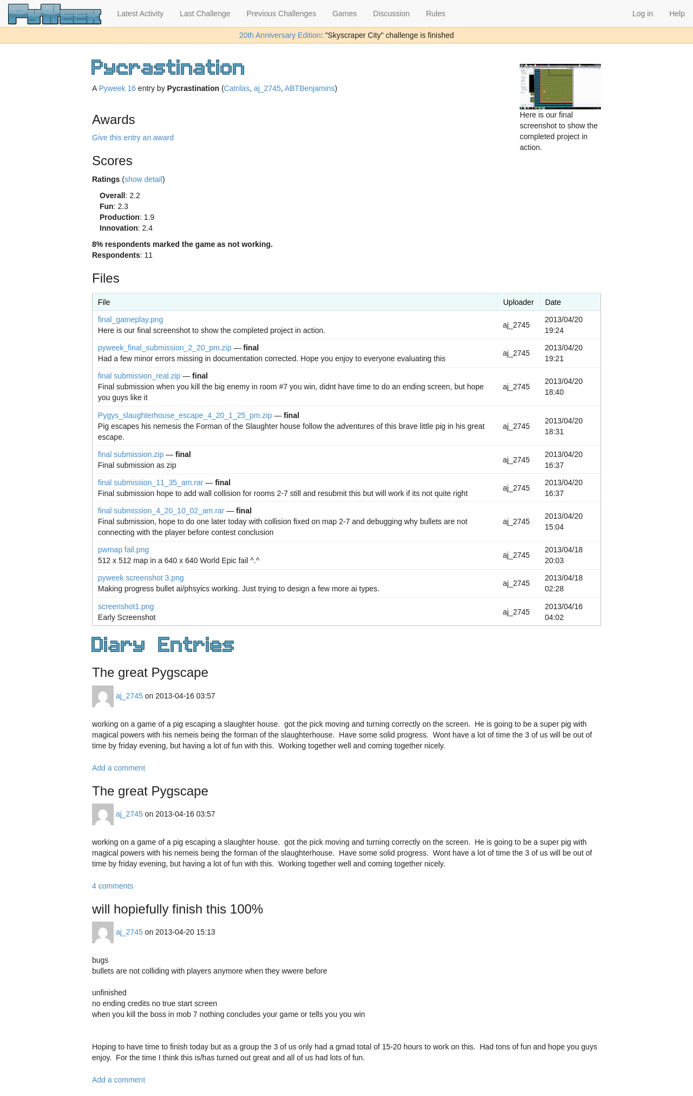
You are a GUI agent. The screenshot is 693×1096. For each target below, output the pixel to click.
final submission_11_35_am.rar (151, 482)
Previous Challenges (281, 13)
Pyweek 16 (117, 88)
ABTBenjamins (310, 88)
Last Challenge (205, 13)
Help (677, 13)
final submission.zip (131, 454)
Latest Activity (140, 13)
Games (344, 13)
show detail (143, 179)
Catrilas (237, 88)
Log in (642, 13)
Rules (436, 13)
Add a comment (118, 768)
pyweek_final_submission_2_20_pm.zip (165, 347)
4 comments (112, 886)
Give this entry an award (133, 137)
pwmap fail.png (123, 549)
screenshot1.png (126, 606)
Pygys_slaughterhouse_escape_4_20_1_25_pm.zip (185, 415)
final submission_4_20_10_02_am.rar (161, 510)
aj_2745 (267, 88)
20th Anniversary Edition (280, 35)
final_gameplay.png (130, 319)
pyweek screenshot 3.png (141, 577)
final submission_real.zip (139, 375)
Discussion (391, 13)
